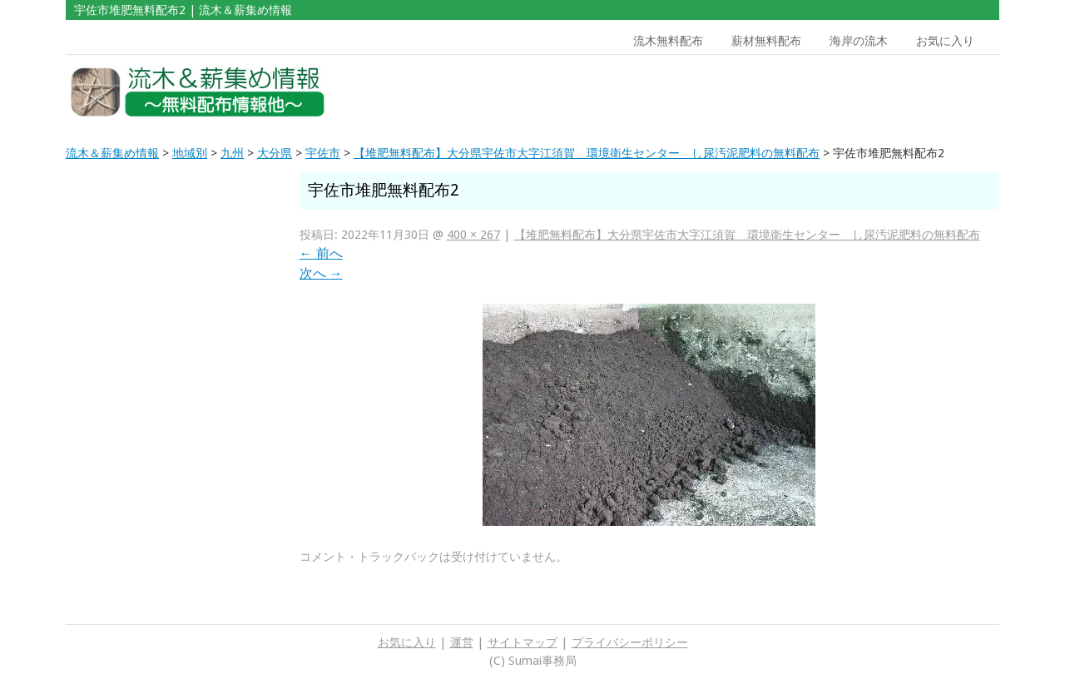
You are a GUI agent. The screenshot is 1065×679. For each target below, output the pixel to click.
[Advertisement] (880, 92)
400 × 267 (473, 234)
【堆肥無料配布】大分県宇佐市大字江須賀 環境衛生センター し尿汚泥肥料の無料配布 (747, 234)
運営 (461, 642)
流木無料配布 (668, 40)
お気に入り (945, 40)
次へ (321, 273)
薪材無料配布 (766, 40)
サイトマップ (522, 642)
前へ (321, 253)
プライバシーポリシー (630, 642)
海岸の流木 (859, 40)
